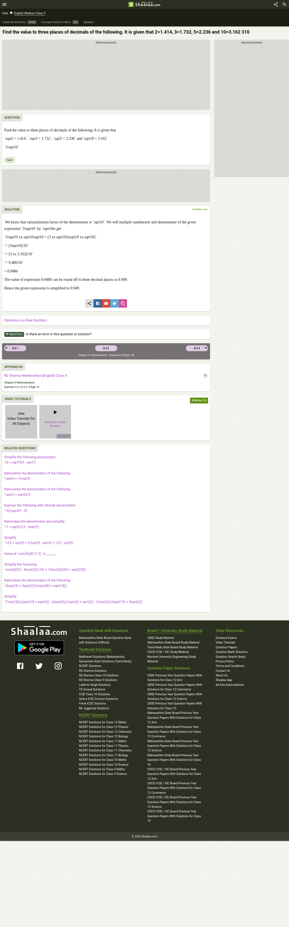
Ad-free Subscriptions (230, 684)
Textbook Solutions (95, 649)
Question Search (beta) (231, 656)
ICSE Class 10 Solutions (94, 694)
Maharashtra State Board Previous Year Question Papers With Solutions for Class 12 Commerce (174, 731)
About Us (222, 675)
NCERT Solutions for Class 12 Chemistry (105, 731)
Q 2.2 (106, 348)
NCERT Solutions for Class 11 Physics (103, 745)
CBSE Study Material (160, 638)
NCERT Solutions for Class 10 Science (104, 764)
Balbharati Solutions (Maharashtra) (102, 656)
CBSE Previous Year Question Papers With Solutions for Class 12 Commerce (174, 687)
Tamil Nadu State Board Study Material (172, 647)
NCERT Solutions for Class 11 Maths (102, 741)
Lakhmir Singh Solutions (95, 684)
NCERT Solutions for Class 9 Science (103, 774)
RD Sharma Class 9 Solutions (98, 680)
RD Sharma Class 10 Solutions (99, 675)
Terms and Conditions (230, 666)
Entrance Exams (226, 638)
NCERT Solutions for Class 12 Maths (102, 722)
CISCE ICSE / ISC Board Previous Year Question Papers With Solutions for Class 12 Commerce (174, 788)
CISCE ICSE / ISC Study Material (168, 652)
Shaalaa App (224, 680)
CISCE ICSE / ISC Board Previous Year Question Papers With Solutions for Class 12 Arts (174, 774)
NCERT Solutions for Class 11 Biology (103, 755)
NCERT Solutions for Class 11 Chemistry (105, 750)
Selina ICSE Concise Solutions (98, 698)
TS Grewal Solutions (92, 689)
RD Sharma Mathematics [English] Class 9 (35, 376)
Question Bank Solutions (232, 652)
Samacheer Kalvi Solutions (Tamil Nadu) (105, 661)
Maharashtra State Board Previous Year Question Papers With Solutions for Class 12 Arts (174, 717)
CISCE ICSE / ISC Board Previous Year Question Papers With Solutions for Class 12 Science (174, 802)
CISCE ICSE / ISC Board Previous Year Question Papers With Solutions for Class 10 (174, 816)
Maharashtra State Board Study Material (173, 642)
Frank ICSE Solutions (92, 703)
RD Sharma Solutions (92, 670)
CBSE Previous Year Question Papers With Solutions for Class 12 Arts (174, 678)
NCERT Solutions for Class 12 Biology (103, 736)
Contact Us (223, 670)
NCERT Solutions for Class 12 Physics (103, 727)
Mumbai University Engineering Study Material (171, 659)
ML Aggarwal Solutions (94, 708)
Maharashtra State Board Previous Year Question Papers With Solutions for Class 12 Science (174, 745)
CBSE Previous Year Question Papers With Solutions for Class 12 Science (174, 696)
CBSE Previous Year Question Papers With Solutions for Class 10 (174, 706)
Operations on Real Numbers (25, 320)
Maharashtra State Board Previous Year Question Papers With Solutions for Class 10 (174, 760)
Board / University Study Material (174, 630)
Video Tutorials (225, 642)
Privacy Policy (225, 661)
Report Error (14, 334)
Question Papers (226, 647)
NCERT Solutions (90, 666)
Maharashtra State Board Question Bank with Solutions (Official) (105, 640)
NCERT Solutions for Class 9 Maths (102, 769)
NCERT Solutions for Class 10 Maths (102, 759)
